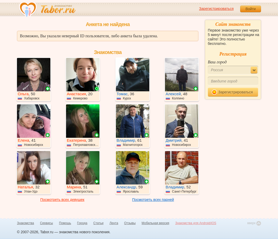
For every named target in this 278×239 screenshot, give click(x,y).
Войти (250, 9)
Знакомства (25, 223)
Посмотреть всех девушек (62, 200)
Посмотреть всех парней (153, 200)
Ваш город (217, 62)
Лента (113, 223)
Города (82, 223)
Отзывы (130, 223)
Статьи (98, 223)
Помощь (65, 223)
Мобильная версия (155, 223)
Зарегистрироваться (216, 9)
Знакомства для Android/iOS (195, 223)
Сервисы (46, 223)
